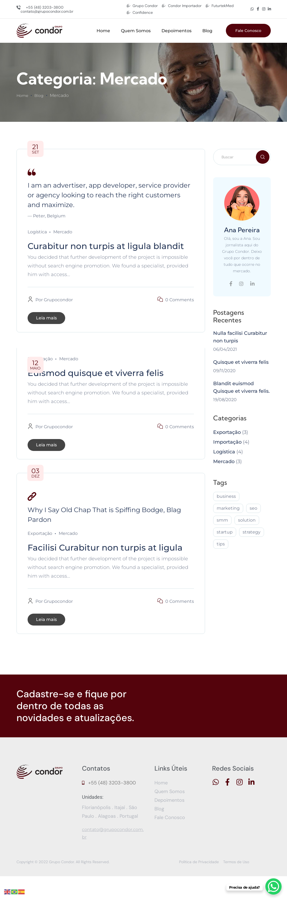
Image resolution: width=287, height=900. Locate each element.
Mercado (62, 231)
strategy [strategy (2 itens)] (251, 532)
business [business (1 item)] (226, 496)
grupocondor (58, 311)
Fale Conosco (248, 30)
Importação (227, 442)
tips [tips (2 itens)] (221, 543)
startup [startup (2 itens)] (225, 532)
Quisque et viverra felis (241, 362)
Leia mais (46, 329)
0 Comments (179, 311)
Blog (207, 30)
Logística (37, 231)
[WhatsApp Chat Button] (273, 886)
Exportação (40, 545)
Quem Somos (136, 30)
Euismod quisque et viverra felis (106, 384)
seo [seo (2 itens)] (253, 508)
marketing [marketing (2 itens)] (228, 508)
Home (103, 30)
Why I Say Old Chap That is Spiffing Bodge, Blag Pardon (104, 526)
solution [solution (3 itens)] (247, 520)
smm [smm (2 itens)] (222, 520)
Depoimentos (176, 30)
